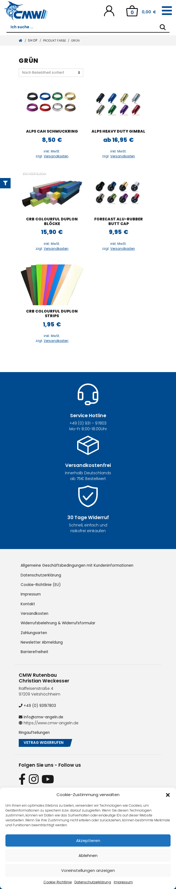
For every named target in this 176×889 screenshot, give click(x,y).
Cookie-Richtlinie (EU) (41, 584)
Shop (33, 40)
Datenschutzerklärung (92, 882)
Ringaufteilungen (35, 731)
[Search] (162, 27)
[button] (168, 794)
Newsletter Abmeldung (42, 641)
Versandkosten (56, 156)
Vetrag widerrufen (44, 742)
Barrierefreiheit (35, 651)
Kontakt (28, 603)
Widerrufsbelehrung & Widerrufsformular (59, 622)
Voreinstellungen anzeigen (88, 870)
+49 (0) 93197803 (38, 704)
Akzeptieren (88, 840)
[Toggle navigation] (167, 11)
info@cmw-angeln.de (42, 716)
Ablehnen (88, 855)
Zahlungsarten (34, 632)
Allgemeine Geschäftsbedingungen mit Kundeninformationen (80, 565)
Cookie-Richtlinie (57, 882)
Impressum (123, 882)
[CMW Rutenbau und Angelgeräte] (26, 11)
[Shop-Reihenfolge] (51, 72)
